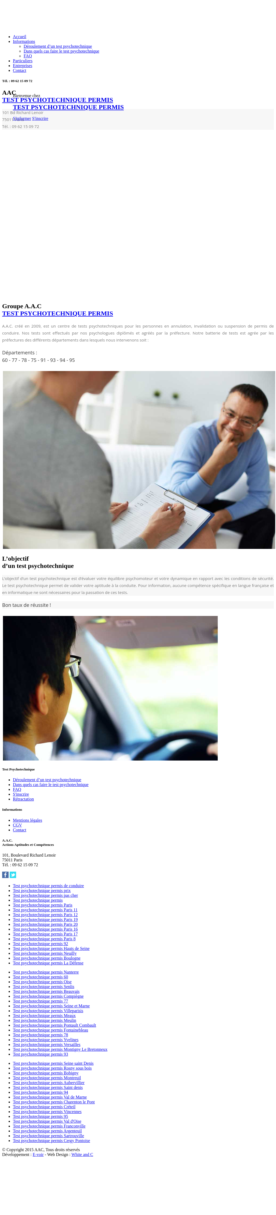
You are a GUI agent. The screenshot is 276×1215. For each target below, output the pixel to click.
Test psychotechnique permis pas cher (45, 895)
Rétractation (23, 799)
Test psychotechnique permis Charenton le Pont (54, 1102)
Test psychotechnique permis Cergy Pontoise (51, 1140)
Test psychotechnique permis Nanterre (46, 972)
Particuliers (22, 60)
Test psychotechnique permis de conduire (48, 885)
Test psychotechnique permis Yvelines (45, 1039)
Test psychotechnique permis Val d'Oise (47, 1121)
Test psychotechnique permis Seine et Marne (51, 1006)
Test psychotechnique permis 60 (40, 977)
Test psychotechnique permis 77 (40, 1001)
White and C (82, 1154)
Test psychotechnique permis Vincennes (47, 1111)
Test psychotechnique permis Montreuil (47, 1077)
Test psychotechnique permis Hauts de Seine (51, 948)
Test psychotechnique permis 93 (40, 1054)
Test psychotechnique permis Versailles (46, 1044)
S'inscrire (40, 118)
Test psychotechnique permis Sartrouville (48, 1135)
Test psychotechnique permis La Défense (48, 963)
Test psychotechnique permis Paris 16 (45, 929)
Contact (19, 70)
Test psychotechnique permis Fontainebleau (50, 1030)
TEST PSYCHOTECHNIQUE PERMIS (68, 107)
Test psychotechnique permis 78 (40, 1035)
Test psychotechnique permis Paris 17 (45, 934)
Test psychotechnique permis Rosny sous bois (52, 1068)
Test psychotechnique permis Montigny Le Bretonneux (60, 1049)
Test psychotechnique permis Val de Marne (50, 1097)
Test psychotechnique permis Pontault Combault (54, 1025)
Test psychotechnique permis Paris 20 (45, 924)
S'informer (22, 118)
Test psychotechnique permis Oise (42, 981)
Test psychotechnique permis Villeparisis (48, 1010)
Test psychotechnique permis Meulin (44, 1020)
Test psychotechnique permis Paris (42, 905)
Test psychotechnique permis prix (42, 890)
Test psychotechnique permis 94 (40, 1092)
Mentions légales (27, 820)
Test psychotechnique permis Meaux (44, 1015)
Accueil (19, 36)
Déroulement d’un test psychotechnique (58, 46)
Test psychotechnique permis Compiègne (48, 996)
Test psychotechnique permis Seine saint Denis (53, 1063)
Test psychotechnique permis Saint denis (48, 1087)
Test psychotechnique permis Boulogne (47, 958)
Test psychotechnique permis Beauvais (46, 991)
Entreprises (22, 65)
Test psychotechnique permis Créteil (44, 1106)
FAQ (28, 56)
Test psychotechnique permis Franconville (49, 1126)
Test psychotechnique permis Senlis (43, 986)
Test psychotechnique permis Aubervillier (49, 1082)
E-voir (38, 1154)
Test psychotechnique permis (38, 900)
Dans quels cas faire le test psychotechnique (61, 51)
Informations (24, 41)
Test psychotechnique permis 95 (40, 1116)
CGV (17, 825)
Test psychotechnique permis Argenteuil (47, 1131)
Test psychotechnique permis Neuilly (45, 953)
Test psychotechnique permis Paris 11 (45, 910)
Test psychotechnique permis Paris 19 (45, 919)
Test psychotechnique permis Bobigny (46, 1073)
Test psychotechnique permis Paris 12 (45, 914)
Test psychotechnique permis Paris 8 (44, 939)
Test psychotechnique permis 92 (40, 943)
